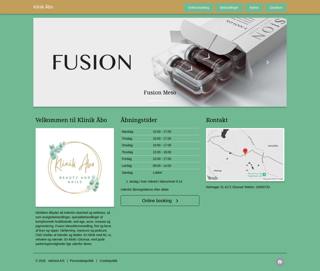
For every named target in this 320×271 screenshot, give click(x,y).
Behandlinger (229, 7)
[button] (52, 62)
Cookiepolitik (108, 261)
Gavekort (276, 7)
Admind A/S (56, 261)
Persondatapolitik (82, 261)
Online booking (198, 7)
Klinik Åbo (43, 6)
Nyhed (254, 7)
